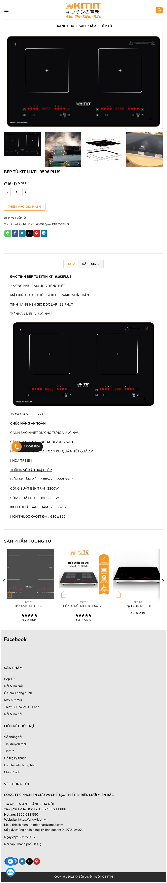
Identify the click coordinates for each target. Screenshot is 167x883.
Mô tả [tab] (71, 264)
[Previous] (12, 81)
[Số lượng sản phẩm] (16, 192)
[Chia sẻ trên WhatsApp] (7, 233)
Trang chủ (64, 26)
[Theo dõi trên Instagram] (15, 861)
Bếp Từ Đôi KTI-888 (138, 606)
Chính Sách (12, 772)
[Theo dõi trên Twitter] (22, 861)
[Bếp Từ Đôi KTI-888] (138, 574)
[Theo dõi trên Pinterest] (36, 861)
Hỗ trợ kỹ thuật (15, 758)
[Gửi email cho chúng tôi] (29, 861)
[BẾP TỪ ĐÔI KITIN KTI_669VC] (83, 574)
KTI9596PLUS (60, 224)
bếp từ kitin (16, 224)
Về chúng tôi (13, 737)
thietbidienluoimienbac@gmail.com (37, 825)
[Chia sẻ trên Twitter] (22, 233)
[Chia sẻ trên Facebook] (15, 233)
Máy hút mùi (13, 700)
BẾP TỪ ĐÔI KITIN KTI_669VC (83, 606)
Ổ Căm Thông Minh (18, 693)
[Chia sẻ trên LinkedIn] (44, 233)
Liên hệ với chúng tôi (19, 765)
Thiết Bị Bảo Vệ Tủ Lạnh (21, 707)
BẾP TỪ (106, 26)
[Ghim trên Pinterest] (36, 233)
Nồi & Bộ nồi (13, 714)
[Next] (154, 81)
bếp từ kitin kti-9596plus (37, 224)
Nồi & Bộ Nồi (13, 686)
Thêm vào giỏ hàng (25, 207)
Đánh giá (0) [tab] (91, 264)
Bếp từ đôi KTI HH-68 (29, 606)
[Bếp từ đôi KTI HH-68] (29, 574)
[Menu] (6, 10)
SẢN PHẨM (87, 26)
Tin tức (9, 751)
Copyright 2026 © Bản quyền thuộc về (83, 877)
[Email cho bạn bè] (29, 233)
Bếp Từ (9, 679)
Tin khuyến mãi (15, 744)
